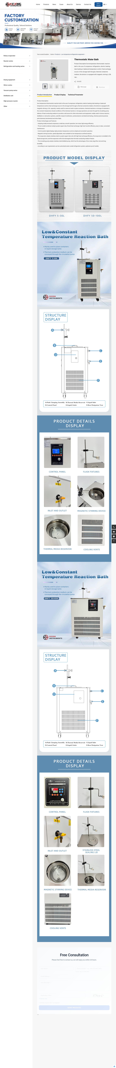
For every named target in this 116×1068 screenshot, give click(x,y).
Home (39, 4)
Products (47, 4)
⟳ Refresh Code (43, 997)
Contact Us (88, 4)
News (55, 4)
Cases (63, 4)
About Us (71, 4)
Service (79, 4)
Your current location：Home (45, 54)
